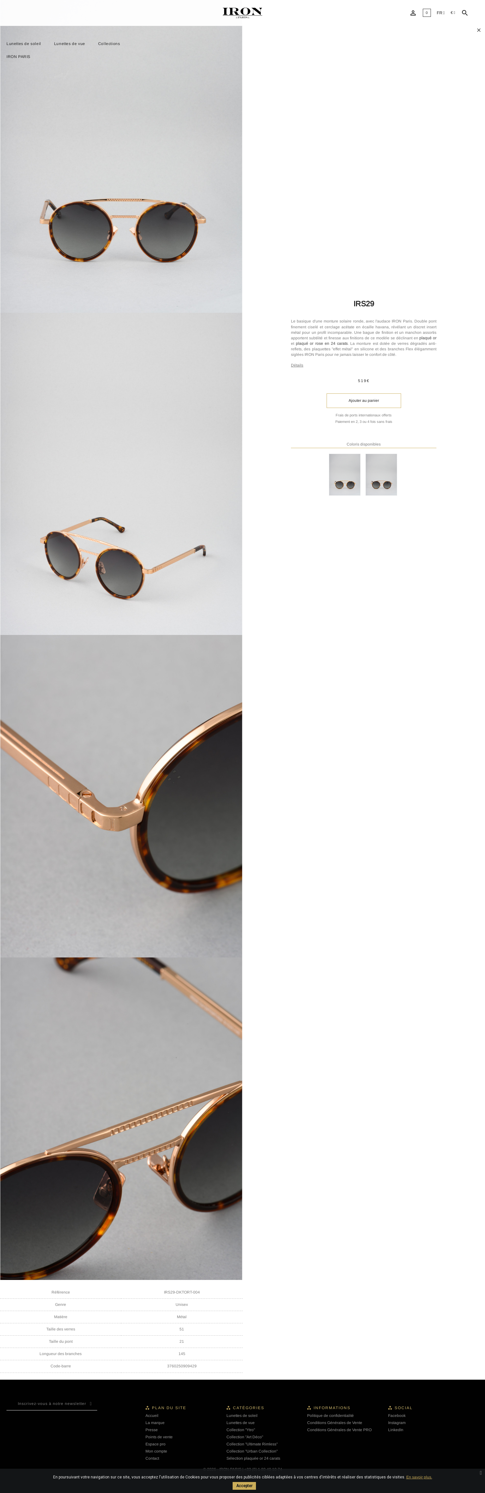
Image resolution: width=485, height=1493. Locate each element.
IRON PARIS (18, 56)
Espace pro (155, 1444)
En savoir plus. (419, 1477)
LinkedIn (395, 1430)
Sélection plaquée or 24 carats (253, 1458)
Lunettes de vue (69, 43)
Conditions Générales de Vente (334, 1422)
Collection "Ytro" (240, 1430)
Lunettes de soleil (23, 43)
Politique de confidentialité (330, 1415)
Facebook (397, 1415)
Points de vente (159, 1437)
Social (404, 1408)
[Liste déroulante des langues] (441, 13)
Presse (151, 1430)
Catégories (248, 1408)
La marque (155, 1422)
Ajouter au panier (364, 400)
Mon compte (156, 1451)
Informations (332, 1408)
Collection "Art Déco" (244, 1437)
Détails (297, 365)
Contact (152, 1458)
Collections (109, 43)
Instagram (397, 1422)
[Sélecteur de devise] (453, 13)
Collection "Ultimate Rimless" (252, 1444)
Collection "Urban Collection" (252, 1451)
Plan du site (169, 1408)
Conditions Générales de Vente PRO (339, 1430)
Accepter (244, 1486)
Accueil (151, 1415)
